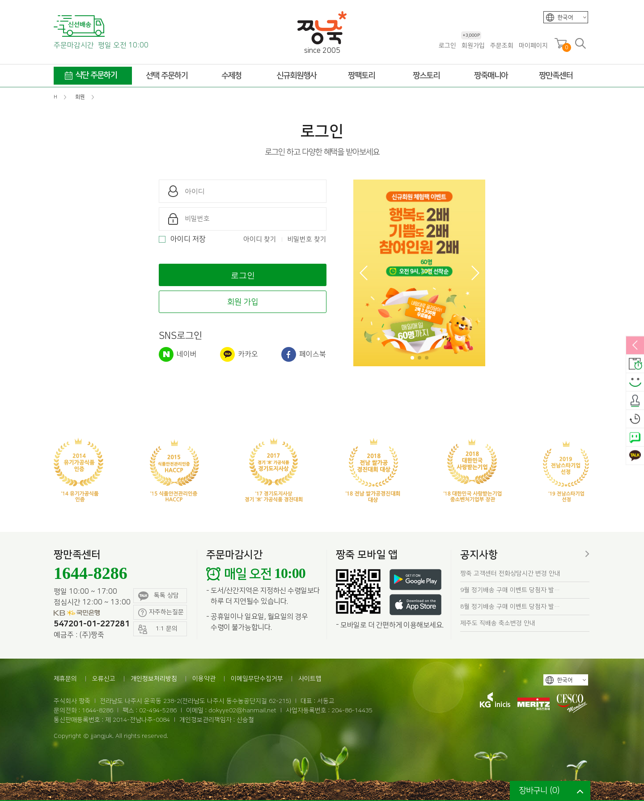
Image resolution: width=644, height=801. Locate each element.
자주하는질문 (161, 612)
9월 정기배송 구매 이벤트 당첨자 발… (510, 590)
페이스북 (303, 354)
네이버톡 (635, 437)
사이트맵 (310, 678)
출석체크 (635, 400)
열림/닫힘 (635, 345)
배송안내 (635, 364)
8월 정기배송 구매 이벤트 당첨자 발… (510, 606)
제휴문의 (65, 678)
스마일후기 (635, 382)
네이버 (178, 354)
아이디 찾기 (259, 239)
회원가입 (473, 45)
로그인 (447, 45)
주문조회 (501, 45)
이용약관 (204, 678)
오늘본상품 (635, 419)
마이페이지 (533, 45)
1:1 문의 (158, 629)
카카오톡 (635, 455)
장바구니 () (539, 790)
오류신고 (103, 678)
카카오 (239, 354)
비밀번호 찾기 (306, 239)
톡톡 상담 (158, 596)
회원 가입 (242, 302)
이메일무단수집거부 (257, 678)
